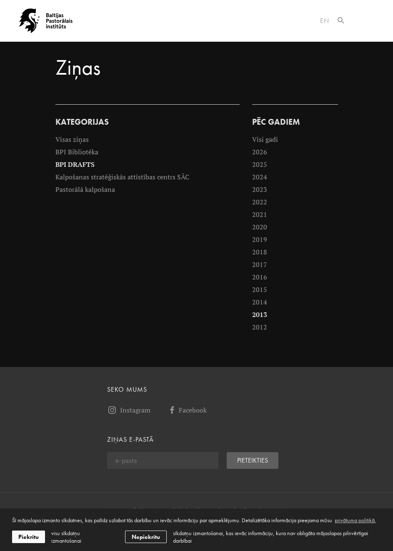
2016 (259, 277)
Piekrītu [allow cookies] (28, 537)
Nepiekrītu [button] (146, 537)
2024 (259, 176)
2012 (259, 327)
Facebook (187, 410)
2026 (259, 151)
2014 (259, 302)
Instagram (128, 410)
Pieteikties (252, 460)
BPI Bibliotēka (76, 151)
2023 (259, 189)
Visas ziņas (72, 139)
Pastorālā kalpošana (85, 189)
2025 (259, 164)
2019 (259, 239)
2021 (259, 214)
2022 (259, 201)
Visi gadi (265, 139)
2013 (259, 314)
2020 (259, 226)
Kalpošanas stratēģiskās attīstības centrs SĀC (122, 176)
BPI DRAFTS (75, 164)
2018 (259, 252)
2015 (259, 289)
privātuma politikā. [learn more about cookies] (355, 520)
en (324, 20)
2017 (259, 264)
